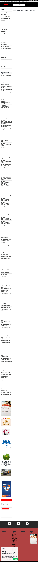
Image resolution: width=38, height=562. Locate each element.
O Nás (2, 1)
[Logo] (6, 5)
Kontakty (25, 1)
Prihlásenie (30, 0)
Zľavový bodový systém (14, 1)
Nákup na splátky (21, 1)
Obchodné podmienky (7, 1)
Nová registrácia (35, 0)
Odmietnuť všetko (9, 559)
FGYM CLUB (2, 501)
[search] (24, 5)
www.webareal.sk (22, 561)
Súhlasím (15, 559)
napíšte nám (4, 515)
